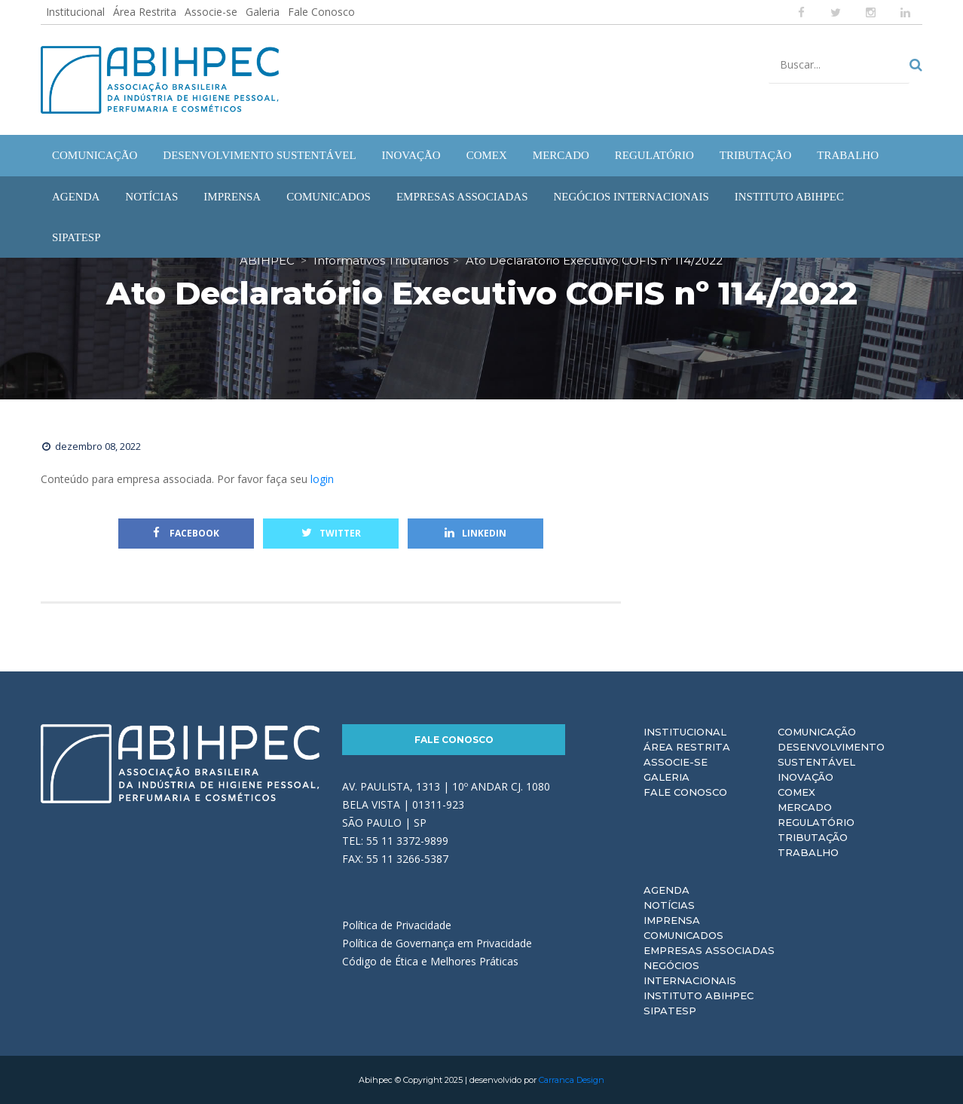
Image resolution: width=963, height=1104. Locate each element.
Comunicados (683, 935)
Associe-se (211, 12)
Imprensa (672, 920)
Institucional (75, 12)
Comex (796, 792)
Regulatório (816, 822)
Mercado (805, 807)
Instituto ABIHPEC (699, 995)
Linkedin (475, 533)
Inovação (805, 777)
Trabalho (808, 852)
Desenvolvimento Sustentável (831, 754)
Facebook (186, 533)
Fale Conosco (321, 12)
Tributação (813, 837)
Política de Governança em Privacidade (437, 943)
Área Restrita (144, 12)
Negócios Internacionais (690, 972)
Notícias (669, 905)
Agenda (666, 890)
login (322, 479)
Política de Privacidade (396, 925)
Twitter (331, 533)
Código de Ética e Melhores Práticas (430, 961)
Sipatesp (670, 1011)
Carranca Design (571, 1080)
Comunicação (817, 732)
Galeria (263, 12)
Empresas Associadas (709, 950)
